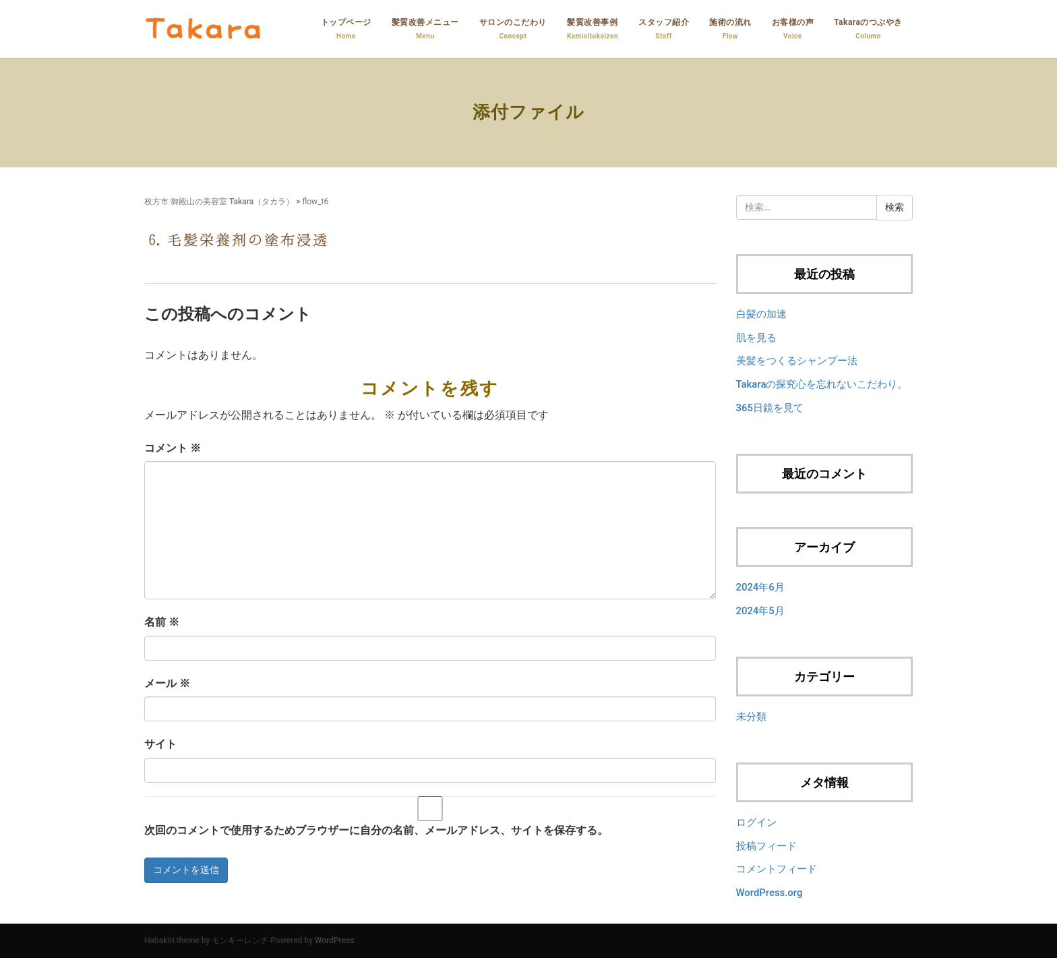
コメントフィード (776, 869)
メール (167, 683)
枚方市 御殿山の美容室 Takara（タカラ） (219, 201)
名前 (161, 622)
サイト (160, 744)
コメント (172, 448)
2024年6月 (760, 587)
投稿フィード (766, 846)
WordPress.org (769, 893)
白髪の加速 (761, 314)
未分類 (751, 717)
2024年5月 (760, 611)
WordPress (335, 940)
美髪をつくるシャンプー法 (796, 361)
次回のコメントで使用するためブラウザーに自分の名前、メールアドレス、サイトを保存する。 (376, 830)
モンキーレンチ (240, 940)
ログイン (756, 822)
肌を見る (756, 338)
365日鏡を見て (770, 408)
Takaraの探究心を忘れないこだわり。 (822, 384)
